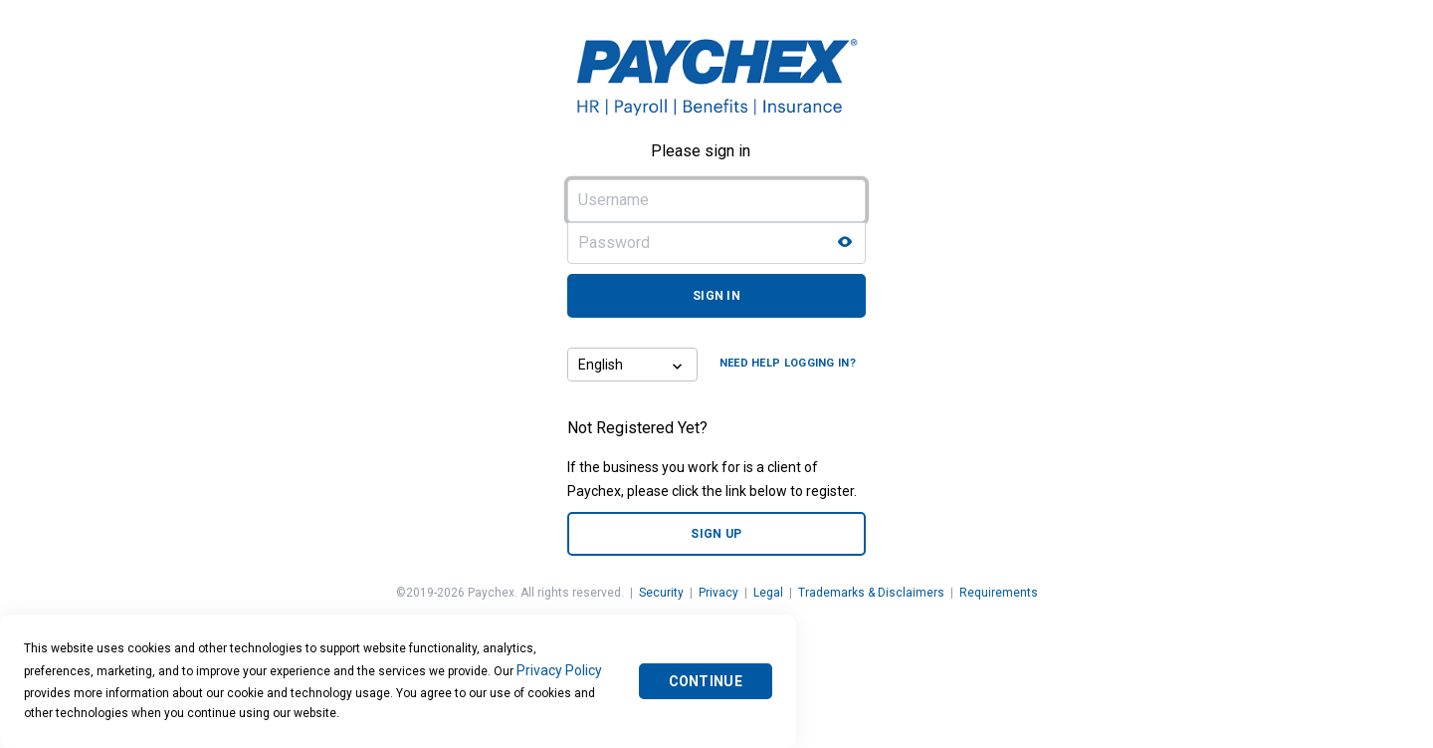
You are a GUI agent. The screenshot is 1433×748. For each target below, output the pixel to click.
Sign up (716, 534)
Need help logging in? (787, 363)
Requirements (998, 593)
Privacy (718, 593)
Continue (705, 681)
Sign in (716, 296)
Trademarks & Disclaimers (871, 593)
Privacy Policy (559, 670)
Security (661, 593)
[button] (680, 364)
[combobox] (615, 364)
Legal (768, 593)
